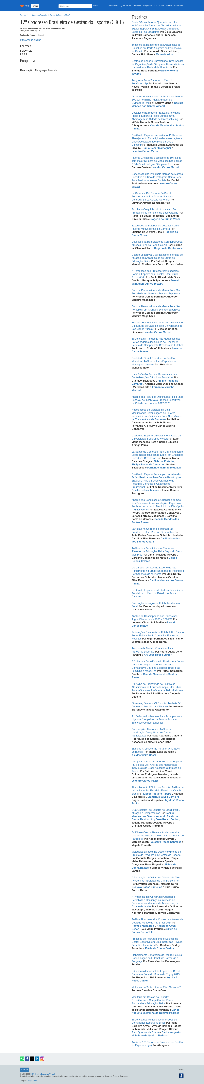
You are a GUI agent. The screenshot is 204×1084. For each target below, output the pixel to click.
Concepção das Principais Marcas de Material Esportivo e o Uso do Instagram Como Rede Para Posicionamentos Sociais (157, 177)
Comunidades (113, 6)
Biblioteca (137, 6)
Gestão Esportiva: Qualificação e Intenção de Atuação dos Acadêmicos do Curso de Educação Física (157, 258)
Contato (169, 6)
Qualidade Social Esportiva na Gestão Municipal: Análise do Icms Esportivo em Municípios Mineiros (154, 361)
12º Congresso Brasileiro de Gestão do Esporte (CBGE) (49, 15)
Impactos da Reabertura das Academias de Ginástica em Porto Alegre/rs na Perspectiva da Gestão (157, 48)
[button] (22, 1058)
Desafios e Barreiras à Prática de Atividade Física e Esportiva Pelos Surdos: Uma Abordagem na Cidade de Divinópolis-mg (156, 116)
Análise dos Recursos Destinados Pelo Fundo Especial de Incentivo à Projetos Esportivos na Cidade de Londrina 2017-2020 (157, 400)
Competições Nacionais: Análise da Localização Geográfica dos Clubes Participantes (152, 732)
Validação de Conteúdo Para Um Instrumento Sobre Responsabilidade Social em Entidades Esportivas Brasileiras (157, 455)
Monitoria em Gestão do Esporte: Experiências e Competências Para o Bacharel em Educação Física (153, 1000)
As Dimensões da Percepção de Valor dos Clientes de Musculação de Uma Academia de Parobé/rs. (158, 835)
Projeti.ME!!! (32, 1081)
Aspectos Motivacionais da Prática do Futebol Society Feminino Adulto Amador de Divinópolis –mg (157, 99)
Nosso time (178, 6)
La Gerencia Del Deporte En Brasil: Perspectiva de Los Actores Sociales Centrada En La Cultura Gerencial (152, 196)
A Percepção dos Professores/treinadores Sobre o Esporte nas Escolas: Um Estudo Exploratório (155, 274)
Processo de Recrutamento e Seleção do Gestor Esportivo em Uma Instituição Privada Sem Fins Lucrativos (157, 942)
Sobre (161, 6)
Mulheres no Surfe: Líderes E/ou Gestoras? (156, 987)
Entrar (35, 6)
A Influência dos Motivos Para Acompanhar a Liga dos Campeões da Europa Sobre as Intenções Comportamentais (157, 719)
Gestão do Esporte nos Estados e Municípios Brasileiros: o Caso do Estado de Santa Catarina (157, 593)
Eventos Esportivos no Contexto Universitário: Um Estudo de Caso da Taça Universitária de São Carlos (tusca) (157, 325)
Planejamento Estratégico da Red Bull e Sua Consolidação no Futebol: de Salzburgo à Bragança (157, 958)
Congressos (147, 6)
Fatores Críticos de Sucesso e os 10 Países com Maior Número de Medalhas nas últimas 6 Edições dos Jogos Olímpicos (157, 161)
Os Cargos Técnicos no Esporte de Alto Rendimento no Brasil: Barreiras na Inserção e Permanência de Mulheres (158, 570)
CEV (23, 1070)
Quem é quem (126, 6)
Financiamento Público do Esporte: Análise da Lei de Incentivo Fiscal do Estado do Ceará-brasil (158, 790)
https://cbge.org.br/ (30, 40)
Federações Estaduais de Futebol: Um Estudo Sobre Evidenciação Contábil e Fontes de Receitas (158, 635)
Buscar (95, 6)
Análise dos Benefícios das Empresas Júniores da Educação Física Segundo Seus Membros (157, 551)
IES (155, 6)
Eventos (23, 15)
